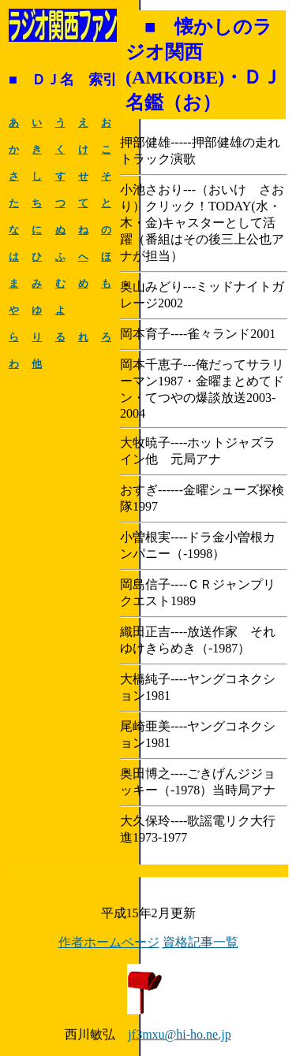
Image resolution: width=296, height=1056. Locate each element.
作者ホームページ (108, 942)
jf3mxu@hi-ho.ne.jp (179, 1034)
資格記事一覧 (200, 942)
